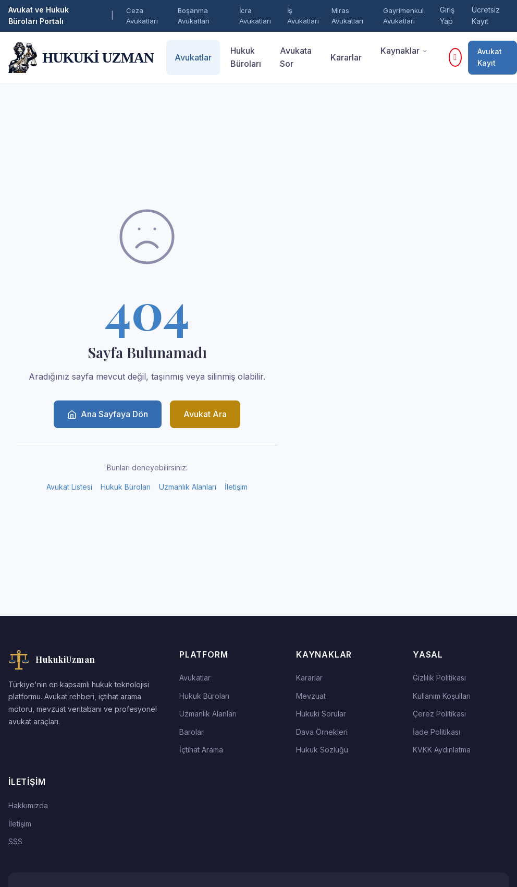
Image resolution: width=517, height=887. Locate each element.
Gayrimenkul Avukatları (403, 16)
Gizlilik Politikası (439, 677)
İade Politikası (436, 731)
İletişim (236, 486)
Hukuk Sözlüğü (322, 749)
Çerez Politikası (439, 713)
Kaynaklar (404, 50)
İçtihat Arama (201, 749)
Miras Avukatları (347, 16)
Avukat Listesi (69, 486)
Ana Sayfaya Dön (107, 414)
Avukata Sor (296, 57)
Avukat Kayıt (489, 57)
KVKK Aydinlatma (442, 749)
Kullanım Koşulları (442, 695)
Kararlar (346, 57)
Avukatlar (193, 57)
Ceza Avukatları (142, 16)
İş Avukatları (303, 16)
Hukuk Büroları (245, 57)
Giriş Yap (447, 15)
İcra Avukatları (255, 16)
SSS (15, 841)
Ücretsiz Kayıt (486, 15)
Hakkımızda (28, 805)
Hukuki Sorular (321, 713)
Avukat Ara (205, 414)
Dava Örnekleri (322, 731)
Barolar (191, 731)
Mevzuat (311, 695)
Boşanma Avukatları (194, 16)
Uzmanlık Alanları (187, 486)
